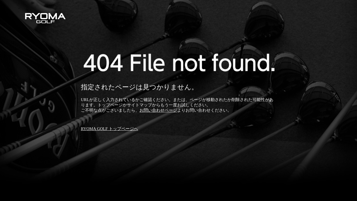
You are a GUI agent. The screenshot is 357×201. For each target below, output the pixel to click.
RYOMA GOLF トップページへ (109, 128)
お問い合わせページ (158, 110)
